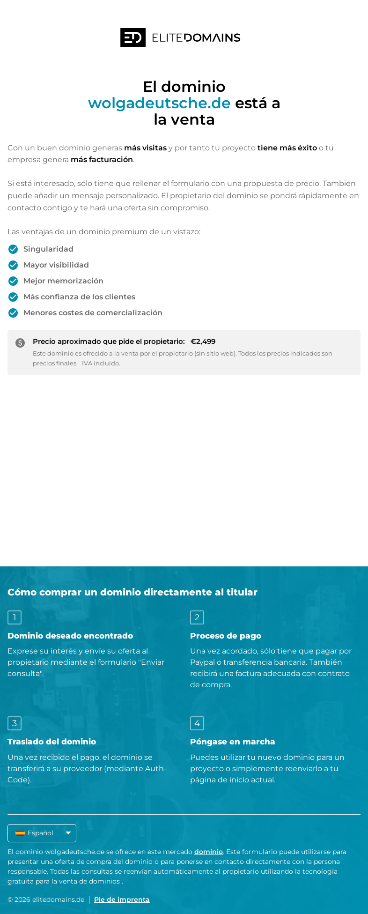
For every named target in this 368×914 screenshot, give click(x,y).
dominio (208, 851)
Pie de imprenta (122, 899)
